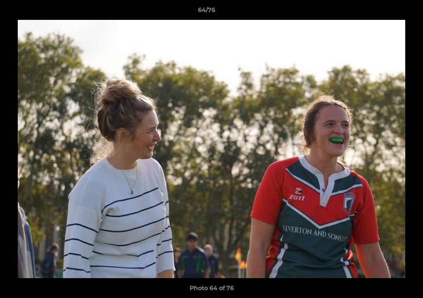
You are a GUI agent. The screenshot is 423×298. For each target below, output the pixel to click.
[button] (388, 12)
